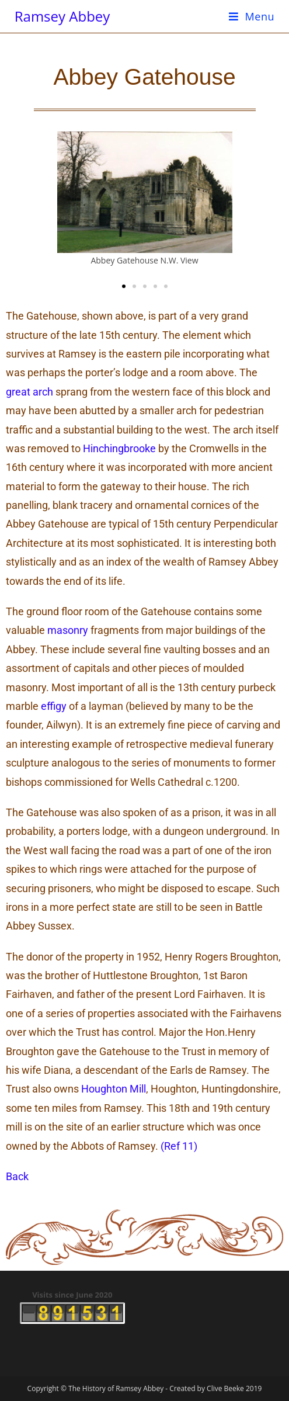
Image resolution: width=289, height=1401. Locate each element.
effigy (54, 706)
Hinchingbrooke (119, 448)
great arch (29, 392)
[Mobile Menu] (252, 16)
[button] (124, 286)
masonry (67, 630)
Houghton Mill (113, 1089)
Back (17, 1176)
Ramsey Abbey (62, 16)
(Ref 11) (179, 1146)
